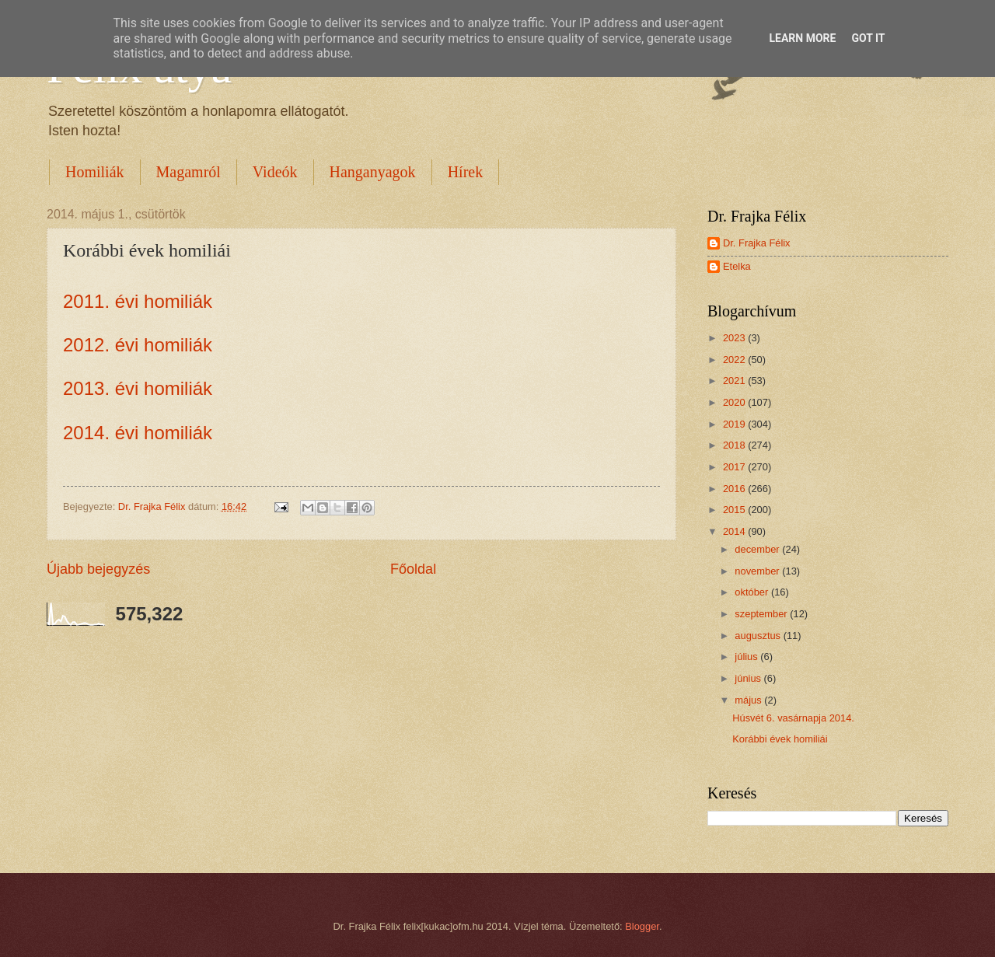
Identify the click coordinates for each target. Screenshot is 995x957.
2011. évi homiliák (137, 301)
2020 (735, 402)
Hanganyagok (373, 171)
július (747, 656)
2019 (735, 424)
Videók (275, 171)
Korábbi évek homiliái (779, 739)
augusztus (759, 635)
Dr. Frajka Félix (757, 243)
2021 (735, 380)
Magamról (188, 171)
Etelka (737, 266)
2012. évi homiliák (137, 344)
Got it (868, 38)
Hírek (466, 171)
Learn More (802, 38)
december (758, 549)
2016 (735, 488)
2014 (735, 531)
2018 (735, 445)
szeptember (762, 614)
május (749, 700)
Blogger (642, 926)
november (758, 571)
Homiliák (94, 171)
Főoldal (413, 569)
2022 (735, 359)
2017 (735, 467)
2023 (735, 338)
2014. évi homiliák (137, 432)
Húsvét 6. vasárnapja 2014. (793, 718)
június (749, 678)
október (753, 592)
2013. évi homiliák (137, 388)
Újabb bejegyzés (98, 569)
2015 (735, 509)
